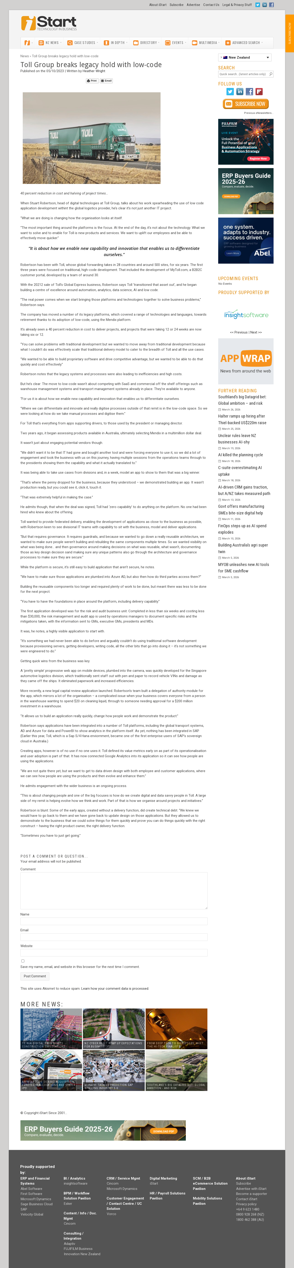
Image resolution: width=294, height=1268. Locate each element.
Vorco (111, 1214)
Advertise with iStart (251, 1189)
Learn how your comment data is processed (114, 989)
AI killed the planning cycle (240, 454)
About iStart (158, 5)
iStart (154, 1183)
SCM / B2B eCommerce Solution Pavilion (210, 1183)
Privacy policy (246, 1204)
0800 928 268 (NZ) (250, 1214)
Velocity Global (32, 1214)
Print (91, 80)
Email (106, 80)
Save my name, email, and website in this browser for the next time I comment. (80, 967)
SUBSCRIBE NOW (289, 33)
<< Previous (239, 332)
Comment (28, 869)
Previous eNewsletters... (259, 113)
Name (24, 914)
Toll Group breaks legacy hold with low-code (65, 56)
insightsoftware (76, 1183)
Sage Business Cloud (37, 1204)
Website (26, 946)
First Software (31, 1194)
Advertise (193, 5)
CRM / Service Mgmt (123, 1178)
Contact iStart (246, 1199)
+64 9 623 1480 (247, 1209)
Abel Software (31, 1189)
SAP (24, 1209)
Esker (68, 1204)
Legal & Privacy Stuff (237, 5)
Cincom (70, 1224)
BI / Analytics (74, 1178)
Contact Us (211, 5)
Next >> (256, 332)
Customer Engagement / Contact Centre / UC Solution (125, 1203)
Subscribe (177, 5)
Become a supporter (251, 1194)
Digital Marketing (163, 1178)
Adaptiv (69, 1244)
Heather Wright (94, 71)
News (24, 56)
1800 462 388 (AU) (250, 1220)
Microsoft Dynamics (36, 1199)
